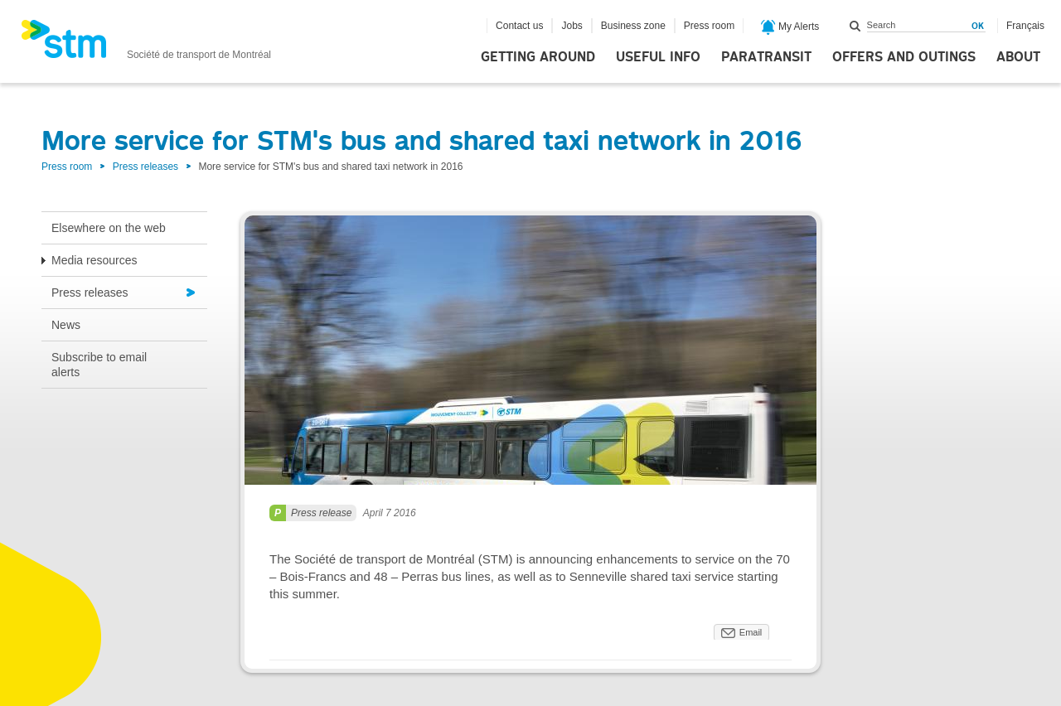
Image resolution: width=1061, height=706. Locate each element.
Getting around (538, 57)
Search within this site (855, 25)
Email (751, 632)
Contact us (519, 25)
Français (1025, 25)
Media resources (94, 260)
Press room (709, 25)
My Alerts (790, 27)
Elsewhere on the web (108, 228)
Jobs (571, 25)
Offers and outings (904, 57)
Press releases (145, 166)
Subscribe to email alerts (99, 365)
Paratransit (766, 57)
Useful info (658, 57)
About (1018, 57)
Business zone (633, 25)
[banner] (146, 44)
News (65, 324)
